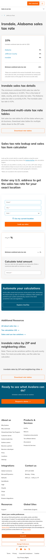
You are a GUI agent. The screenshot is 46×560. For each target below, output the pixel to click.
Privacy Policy (27, 529)
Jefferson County (11, 54)
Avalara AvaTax (30, 160)
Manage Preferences (23, 544)
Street (8, 202)
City (7, 208)
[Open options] (39, 213)
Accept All (23, 536)
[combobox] (23, 213)
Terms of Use (5, 527)
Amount (8, 273)
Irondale (8, 57)
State (7, 213)
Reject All (23, 540)
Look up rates (23, 224)
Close (23, 532)
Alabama (8, 50)
